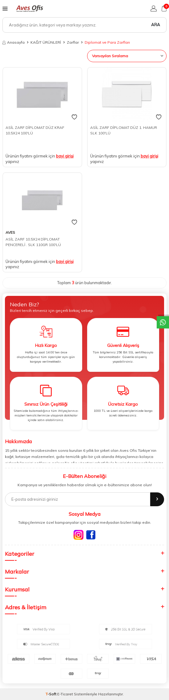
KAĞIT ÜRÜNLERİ (45, 42)
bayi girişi (65, 155)
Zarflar (73, 42)
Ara (155, 24)
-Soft (51, 694)
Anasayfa (13, 42)
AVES (10, 232)
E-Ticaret (65, 694)
